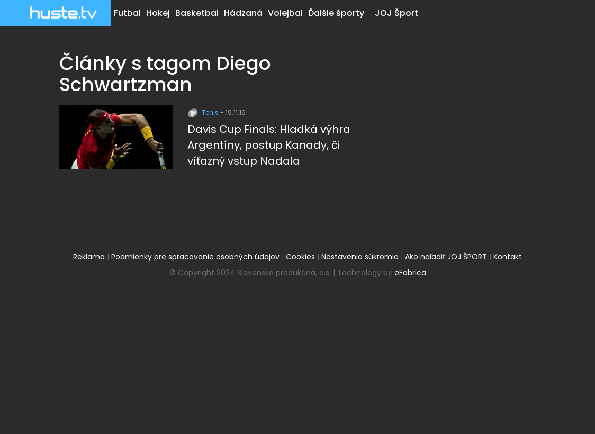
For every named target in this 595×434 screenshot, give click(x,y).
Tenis (203, 112)
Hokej (158, 13)
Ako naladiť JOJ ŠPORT (446, 256)
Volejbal (285, 13)
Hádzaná (243, 13)
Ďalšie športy (336, 13)
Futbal (127, 13)
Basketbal (197, 13)
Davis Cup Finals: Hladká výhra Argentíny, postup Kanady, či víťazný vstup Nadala (268, 145)
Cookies (300, 256)
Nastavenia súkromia (360, 256)
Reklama (89, 256)
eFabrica (410, 272)
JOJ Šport (396, 13)
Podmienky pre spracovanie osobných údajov (195, 256)
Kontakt (507, 256)
